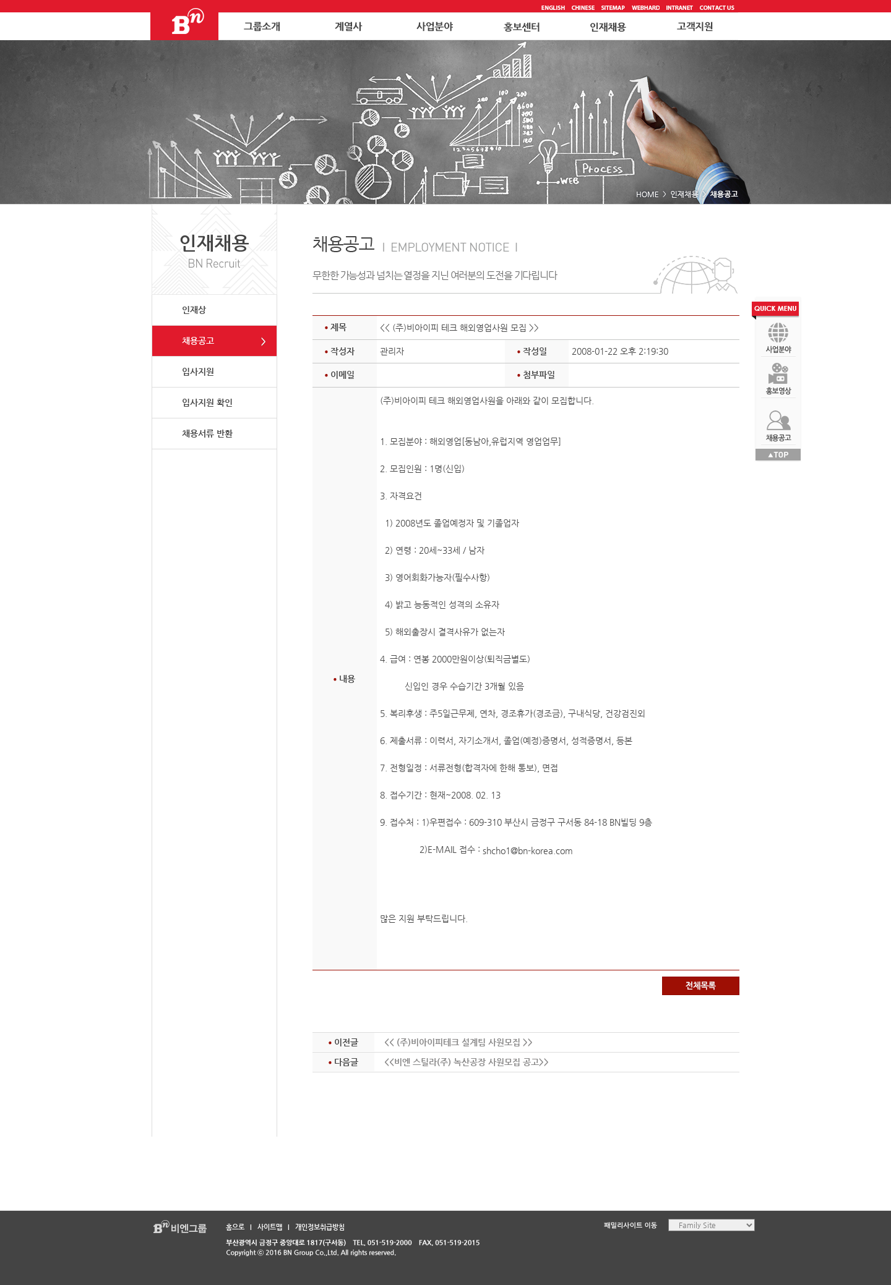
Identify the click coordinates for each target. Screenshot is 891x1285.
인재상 (194, 310)
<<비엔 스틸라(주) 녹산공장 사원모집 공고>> (466, 1062)
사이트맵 (269, 1227)
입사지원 (198, 371)
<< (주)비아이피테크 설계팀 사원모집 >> (458, 1042)
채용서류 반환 (207, 433)
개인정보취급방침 (320, 1227)
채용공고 (198, 341)
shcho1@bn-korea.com (528, 850)
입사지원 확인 (207, 402)
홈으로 (235, 1227)
